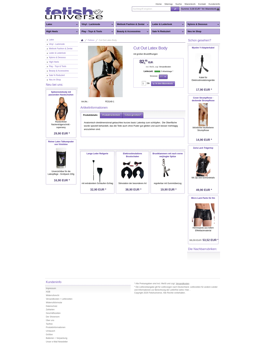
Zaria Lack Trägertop (203, 148)
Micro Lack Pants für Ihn (203, 198)
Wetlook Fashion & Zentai (132, 24)
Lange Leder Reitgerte (97, 153)
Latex (61, 24)
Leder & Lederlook (167, 24)
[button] (175, 8)
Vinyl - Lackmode (96, 24)
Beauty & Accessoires (132, 31)
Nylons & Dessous (202, 24)
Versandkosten (165, 67)
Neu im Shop (194, 31)
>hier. (187, 290)
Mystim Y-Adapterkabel (203, 48)
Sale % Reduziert (167, 31)
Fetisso (91, 40)
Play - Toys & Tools (96, 31)
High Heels (61, 31)
